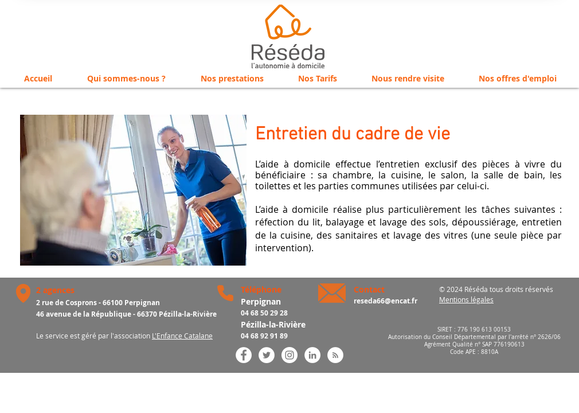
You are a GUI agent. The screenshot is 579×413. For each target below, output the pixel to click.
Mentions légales (466, 299)
